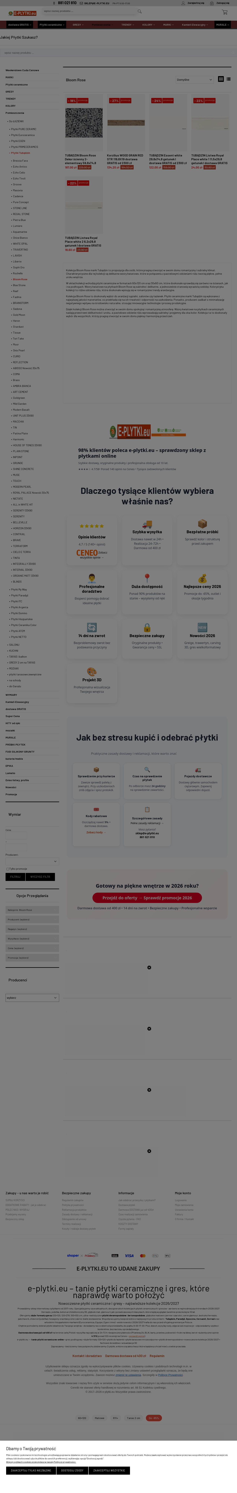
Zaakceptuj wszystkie (109, 1470)
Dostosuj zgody (72, 1470)
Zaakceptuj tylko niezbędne (31, 1470)
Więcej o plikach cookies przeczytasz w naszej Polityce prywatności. (41, 1461)
